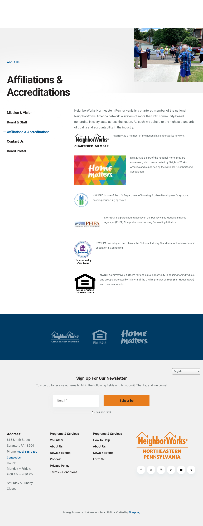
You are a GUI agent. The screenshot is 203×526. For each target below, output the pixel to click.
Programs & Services (64, 434)
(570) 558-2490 (27, 451)
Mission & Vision (19, 113)
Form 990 (99, 459)
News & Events (60, 453)
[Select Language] (186, 371)
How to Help (101, 440)
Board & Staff (17, 122)
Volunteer (56, 440)
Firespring (134, 512)
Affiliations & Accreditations (28, 132)
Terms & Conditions (63, 472)
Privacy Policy (59, 466)
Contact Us (15, 141)
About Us (56, 446)
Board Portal (16, 151)
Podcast (55, 459)
